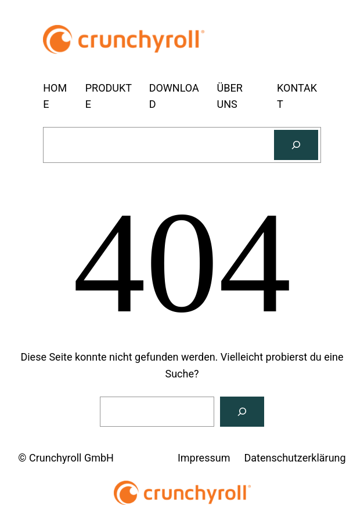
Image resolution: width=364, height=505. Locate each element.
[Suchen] (296, 145)
